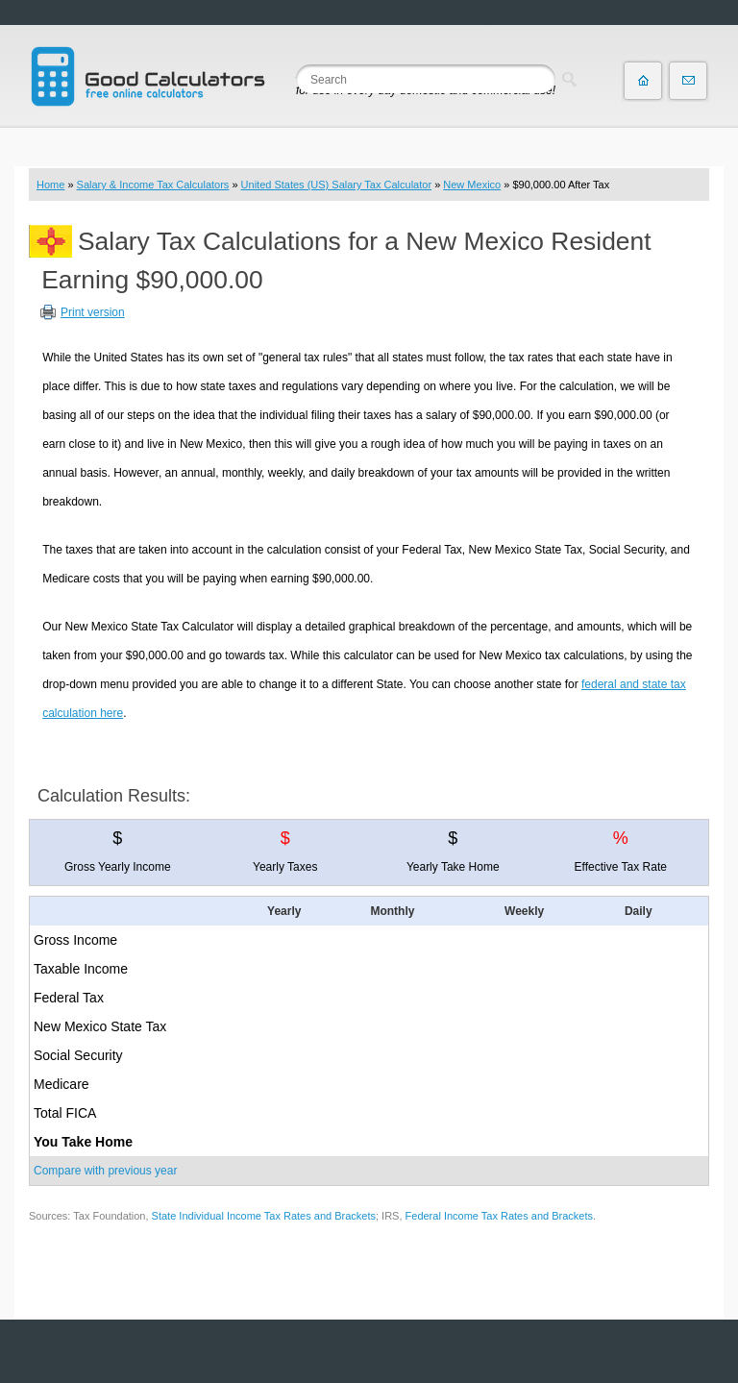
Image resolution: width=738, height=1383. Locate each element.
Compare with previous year (105, 1170)
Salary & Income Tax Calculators (153, 184)
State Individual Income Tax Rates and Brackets (264, 1216)
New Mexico (472, 184)
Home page (643, 81)
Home (50, 184)
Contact (688, 81)
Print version (93, 312)
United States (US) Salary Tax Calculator (336, 184)
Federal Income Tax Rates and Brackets (499, 1216)
